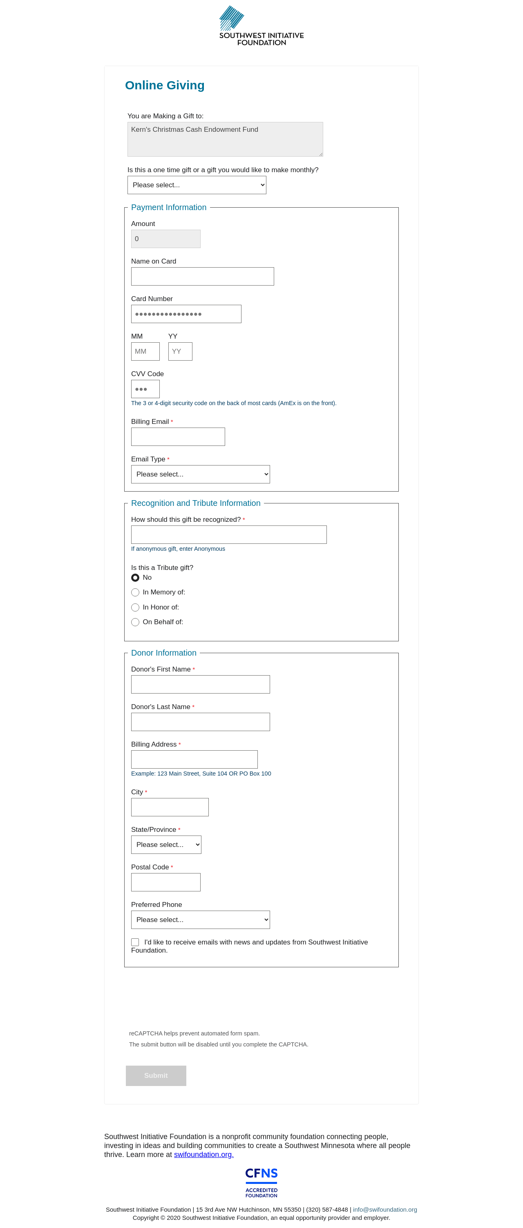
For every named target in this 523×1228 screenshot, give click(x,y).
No (141, 578)
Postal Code (150, 867)
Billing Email (150, 422)
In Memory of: (158, 593)
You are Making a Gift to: (165, 116)
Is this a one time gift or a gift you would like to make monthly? (223, 170)
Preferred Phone (156, 905)
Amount (143, 224)
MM (137, 336)
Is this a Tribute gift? (163, 568)
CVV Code (147, 374)
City (137, 792)
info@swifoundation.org (385, 1209)
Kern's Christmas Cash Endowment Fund (225, 139)
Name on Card (154, 261)
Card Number (152, 299)
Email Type (148, 459)
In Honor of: (155, 608)
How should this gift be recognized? (186, 519)
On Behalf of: (157, 623)
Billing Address (154, 744)
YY (173, 336)
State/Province (154, 829)
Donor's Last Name (160, 707)
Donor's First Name (161, 669)
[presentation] (189, 1001)
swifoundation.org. (204, 1154)
